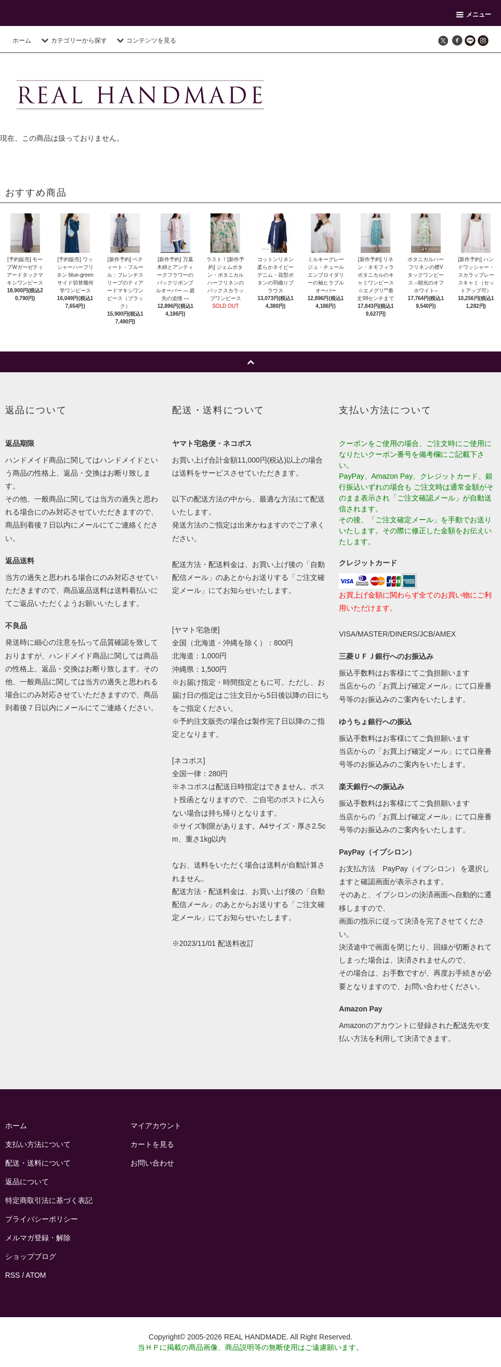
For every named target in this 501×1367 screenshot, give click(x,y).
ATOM (35, 1275)
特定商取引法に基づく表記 (49, 1200)
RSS (12, 1275)
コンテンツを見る (145, 40)
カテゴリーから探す (72, 40)
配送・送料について (38, 1163)
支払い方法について (38, 1144)
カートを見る (152, 1144)
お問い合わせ (152, 1163)
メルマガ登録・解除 (38, 1238)
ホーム (21, 40)
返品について (27, 1181)
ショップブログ (30, 1256)
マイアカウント (155, 1125)
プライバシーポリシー (41, 1219)
